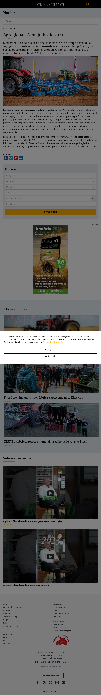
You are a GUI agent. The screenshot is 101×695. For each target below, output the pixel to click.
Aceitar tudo (50, 356)
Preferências (50, 350)
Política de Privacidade (53, 342)
